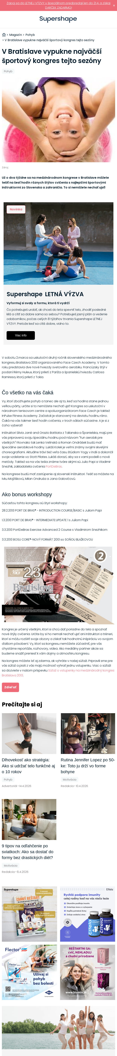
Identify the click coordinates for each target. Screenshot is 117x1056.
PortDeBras (54, 466)
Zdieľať (10, 687)
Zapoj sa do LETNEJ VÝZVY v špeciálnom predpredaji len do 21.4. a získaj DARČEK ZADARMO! (58, 5)
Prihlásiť (108, 20)
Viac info (21, 335)
